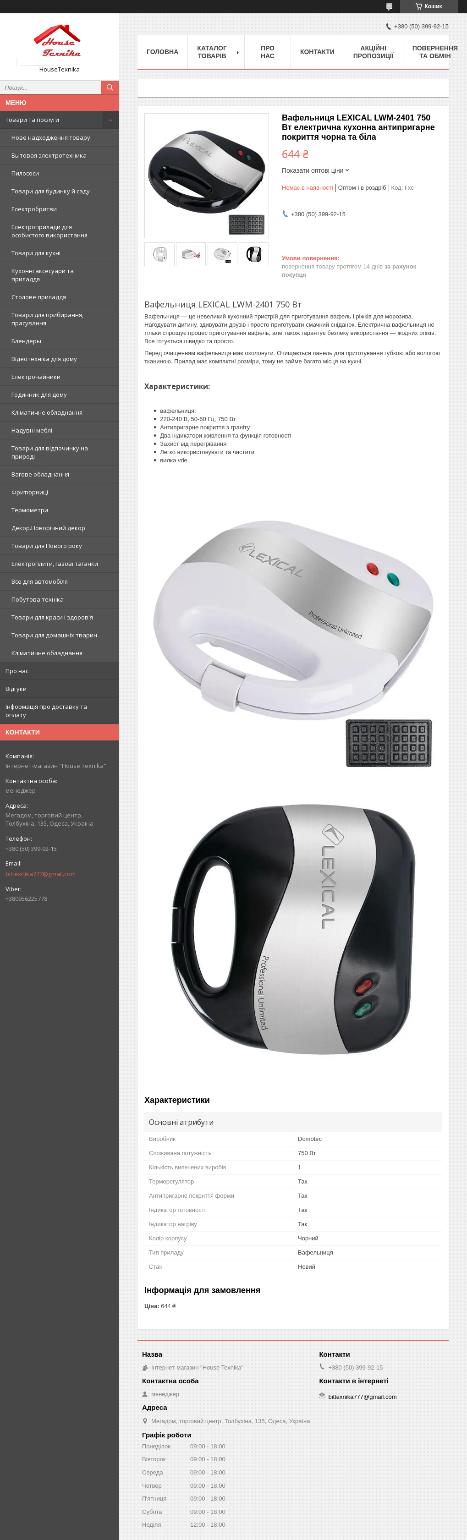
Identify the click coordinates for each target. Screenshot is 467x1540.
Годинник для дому (39, 394)
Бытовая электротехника (49, 155)
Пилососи (25, 173)
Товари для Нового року (46, 546)
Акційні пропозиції (373, 52)
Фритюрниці (29, 492)
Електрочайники (35, 377)
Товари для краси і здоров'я (52, 617)
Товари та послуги (32, 119)
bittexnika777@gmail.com (40, 874)
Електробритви (34, 209)
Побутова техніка (37, 599)
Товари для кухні (35, 253)
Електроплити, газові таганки (54, 563)
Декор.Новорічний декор (48, 528)
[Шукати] (110, 87)
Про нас (16, 671)
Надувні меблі (31, 430)
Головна (162, 51)
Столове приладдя (38, 297)
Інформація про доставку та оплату (46, 710)
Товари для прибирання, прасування (47, 319)
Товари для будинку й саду (50, 191)
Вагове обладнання (40, 474)
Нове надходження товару (50, 137)
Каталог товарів (212, 52)
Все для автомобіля (39, 581)
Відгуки (16, 689)
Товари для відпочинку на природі (49, 452)
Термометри (29, 510)
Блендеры (26, 341)
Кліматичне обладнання (46, 412)
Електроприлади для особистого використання (49, 231)
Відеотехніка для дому (44, 359)
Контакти (317, 51)
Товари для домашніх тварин (54, 635)
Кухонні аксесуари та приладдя (42, 275)
